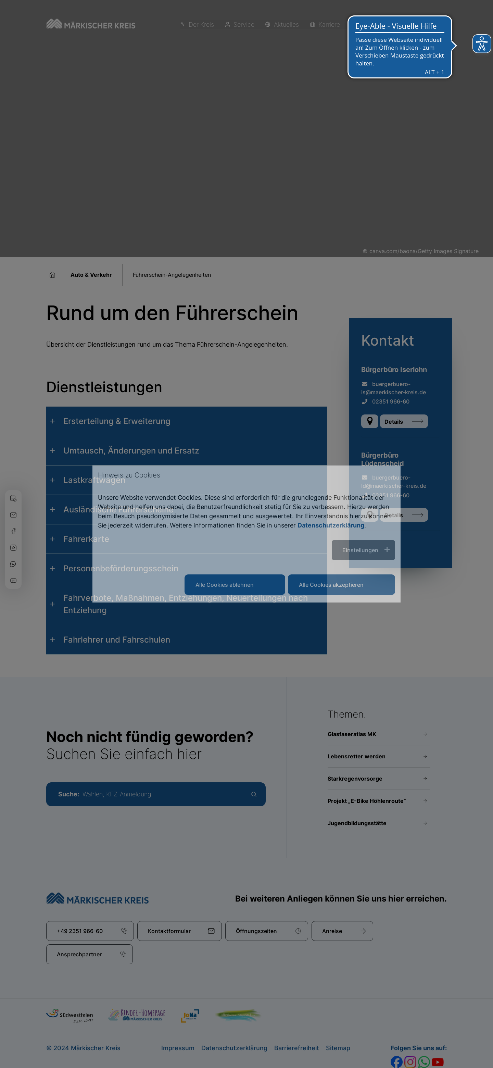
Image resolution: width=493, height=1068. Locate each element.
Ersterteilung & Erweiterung (116, 421)
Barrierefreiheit (296, 1048)
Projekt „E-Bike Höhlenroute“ (367, 800)
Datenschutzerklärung (234, 1048)
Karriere (326, 24)
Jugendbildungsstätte (357, 823)
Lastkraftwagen (94, 480)
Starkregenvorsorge (355, 778)
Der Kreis (200, 24)
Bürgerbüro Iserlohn (394, 369)
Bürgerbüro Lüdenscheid (382, 459)
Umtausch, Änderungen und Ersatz (131, 451)
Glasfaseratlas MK (352, 734)
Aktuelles (283, 24)
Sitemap (338, 1048)
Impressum (177, 1048)
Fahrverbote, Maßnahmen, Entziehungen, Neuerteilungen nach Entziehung (185, 604)
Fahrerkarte (86, 539)
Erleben (366, 24)
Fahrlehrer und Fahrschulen (116, 640)
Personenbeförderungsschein (120, 568)
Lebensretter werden (356, 756)
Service (242, 24)
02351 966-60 (385, 401)
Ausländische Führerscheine (118, 509)
